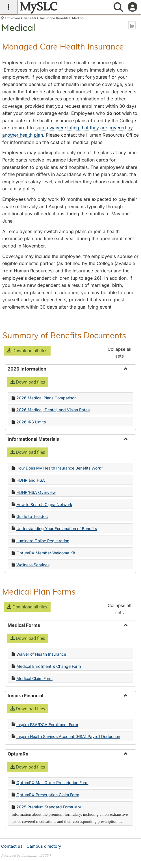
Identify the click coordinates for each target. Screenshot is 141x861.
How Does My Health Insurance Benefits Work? (59, 468)
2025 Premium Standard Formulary (48, 806)
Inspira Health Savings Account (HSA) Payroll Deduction (68, 736)
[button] (27, 351)
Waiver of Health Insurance (41, 654)
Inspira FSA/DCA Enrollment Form (47, 724)
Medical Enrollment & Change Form (48, 666)
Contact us (12, 846)
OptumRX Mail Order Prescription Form (52, 782)
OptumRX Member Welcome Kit (45, 552)
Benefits (30, 18)
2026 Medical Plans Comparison (46, 397)
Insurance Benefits (54, 18)
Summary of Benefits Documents (64, 335)
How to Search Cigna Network (44, 504)
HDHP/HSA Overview (36, 492)
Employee (12, 18)
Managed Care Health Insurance (63, 46)
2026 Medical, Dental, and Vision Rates (53, 409)
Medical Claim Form (34, 678)
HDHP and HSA (30, 480)
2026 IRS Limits (31, 421)
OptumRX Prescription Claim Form (47, 794)
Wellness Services (32, 564)
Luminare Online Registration (42, 540)
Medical (78, 18)
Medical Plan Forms (38, 591)
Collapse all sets (119, 352)
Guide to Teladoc (32, 516)
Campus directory (44, 846)
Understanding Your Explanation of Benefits (56, 528)
